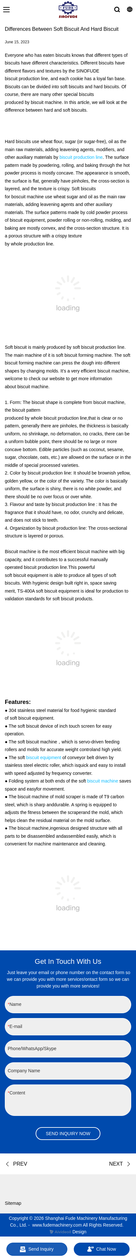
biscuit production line (81, 157)
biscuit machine (102, 781)
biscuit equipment (43, 757)
